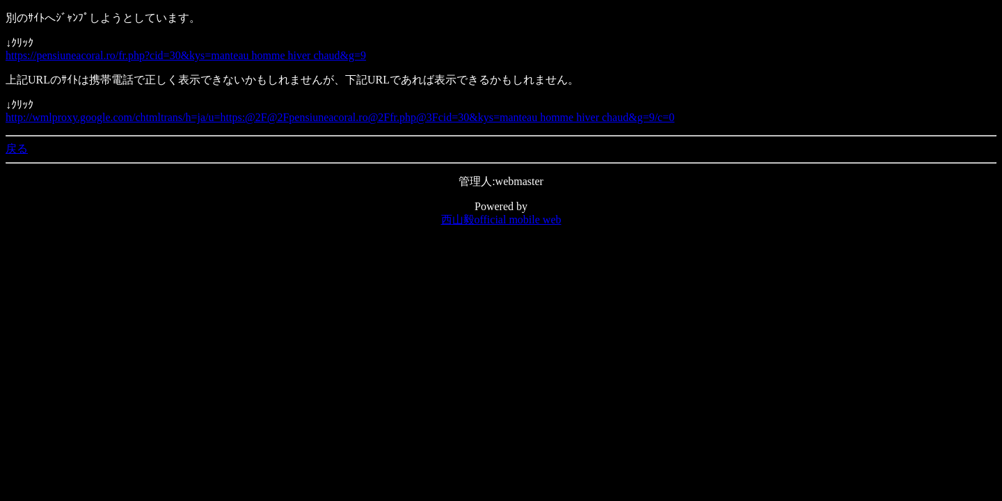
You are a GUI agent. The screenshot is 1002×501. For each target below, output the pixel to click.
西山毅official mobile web (501, 219)
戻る (17, 148)
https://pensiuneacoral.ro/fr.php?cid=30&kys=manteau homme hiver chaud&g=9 (186, 55)
